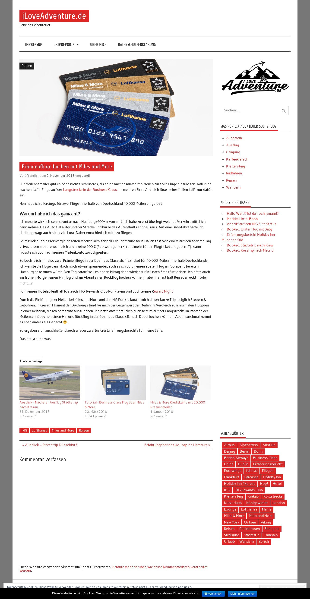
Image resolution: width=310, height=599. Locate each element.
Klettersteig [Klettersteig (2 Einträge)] (233, 496)
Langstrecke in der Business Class (90, 190)
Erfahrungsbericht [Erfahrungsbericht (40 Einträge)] (268, 464)
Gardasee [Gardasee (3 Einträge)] (251, 477)
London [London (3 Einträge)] (278, 503)
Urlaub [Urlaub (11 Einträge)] (229, 541)
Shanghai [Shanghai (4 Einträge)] (272, 529)
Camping (233, 152)
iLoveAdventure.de (54, 16)
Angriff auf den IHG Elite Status (251, 224)
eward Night (163, 291)
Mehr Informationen (242, 593)
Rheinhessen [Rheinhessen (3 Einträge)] (249, 529)
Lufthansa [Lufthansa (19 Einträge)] (249, 509)
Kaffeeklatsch (237, 159)
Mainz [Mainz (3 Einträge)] (266, 509)
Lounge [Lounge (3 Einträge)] (230, 509)
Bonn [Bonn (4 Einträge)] (258, 451)
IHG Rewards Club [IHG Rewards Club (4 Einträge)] (249, 490)
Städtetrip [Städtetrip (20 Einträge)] (251, 535)
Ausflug (232, 145)
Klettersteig (235, 166)
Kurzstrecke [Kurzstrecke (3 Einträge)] (272, 496)
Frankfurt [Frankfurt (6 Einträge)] (231, 477)
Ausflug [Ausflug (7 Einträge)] (269, 445)
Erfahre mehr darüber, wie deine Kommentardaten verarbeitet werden (113, 569)
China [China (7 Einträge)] (228, 464)
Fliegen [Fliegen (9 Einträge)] (268, 471)
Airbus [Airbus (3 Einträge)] (229, 445)
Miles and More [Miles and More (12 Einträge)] (260, 516)
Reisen (27, 66)
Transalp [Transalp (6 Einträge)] (271, 535)
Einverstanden (213, 593)
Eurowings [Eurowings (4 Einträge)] (232, 471)
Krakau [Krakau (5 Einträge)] (253, 496)
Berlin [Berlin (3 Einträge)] (244, 451)
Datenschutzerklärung (137, 44)
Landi (86, 175)
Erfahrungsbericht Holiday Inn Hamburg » (177, 445)
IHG (24, 430)
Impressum (34, 44)
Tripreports (64, 44)
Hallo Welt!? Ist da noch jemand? (252, 213)
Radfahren (234, 173)
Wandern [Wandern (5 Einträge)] (246, 541)
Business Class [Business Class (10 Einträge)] (265, 458)
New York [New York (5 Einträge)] (231, 522)
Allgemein (234, 138)
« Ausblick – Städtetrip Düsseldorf (49, 445)
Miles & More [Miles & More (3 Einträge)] (234, 516)
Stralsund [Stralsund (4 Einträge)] (231, 535)
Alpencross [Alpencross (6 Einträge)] (248, 445)
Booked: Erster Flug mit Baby (249, 229)
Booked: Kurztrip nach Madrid (250, 250)
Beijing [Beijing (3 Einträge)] (229, 451)
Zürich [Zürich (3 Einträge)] (264, 541)
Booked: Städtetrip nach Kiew (250, 245)
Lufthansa (39, 430)
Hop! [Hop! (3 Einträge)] (264, 484)
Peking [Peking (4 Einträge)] (265, 522)
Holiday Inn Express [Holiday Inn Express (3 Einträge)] (239, 484)
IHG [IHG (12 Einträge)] (227, 490)
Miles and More (63, 430)
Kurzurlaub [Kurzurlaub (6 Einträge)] (233, 503)
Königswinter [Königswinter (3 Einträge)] (257, 503)
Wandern (233, 187)
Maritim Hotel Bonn (242, 219)
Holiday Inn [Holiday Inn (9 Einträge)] (272, 477)
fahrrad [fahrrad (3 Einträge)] (251, 471)
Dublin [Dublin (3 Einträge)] (243, 464)
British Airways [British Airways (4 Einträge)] (236, 458)
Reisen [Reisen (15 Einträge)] (229, 529)
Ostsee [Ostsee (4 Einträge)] (250, 522)
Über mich (98, 44)
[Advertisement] (255, 343)
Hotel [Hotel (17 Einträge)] (277, 484)
